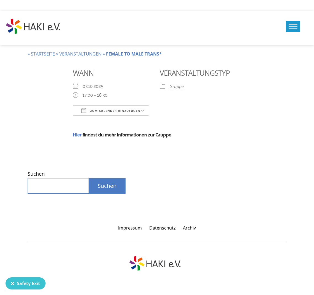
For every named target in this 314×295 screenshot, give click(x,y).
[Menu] (293, 26)
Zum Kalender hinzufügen (110, 110)
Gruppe (176, 86)
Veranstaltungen (80, 54)
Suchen (36, 173)
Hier (77, 135)
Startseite (43, 54)
